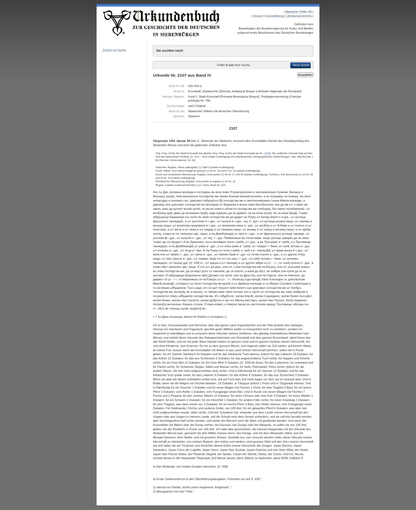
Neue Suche (301, 65)
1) (218, 296)
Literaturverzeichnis (299, 16)
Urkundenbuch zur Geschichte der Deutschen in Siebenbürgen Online (161, 23)
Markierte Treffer (296, 11)
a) (201, 86)
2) (225, 316)
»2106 (267, 153)
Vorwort (258, 16)
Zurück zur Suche (114, 50)
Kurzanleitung (275, 16)
